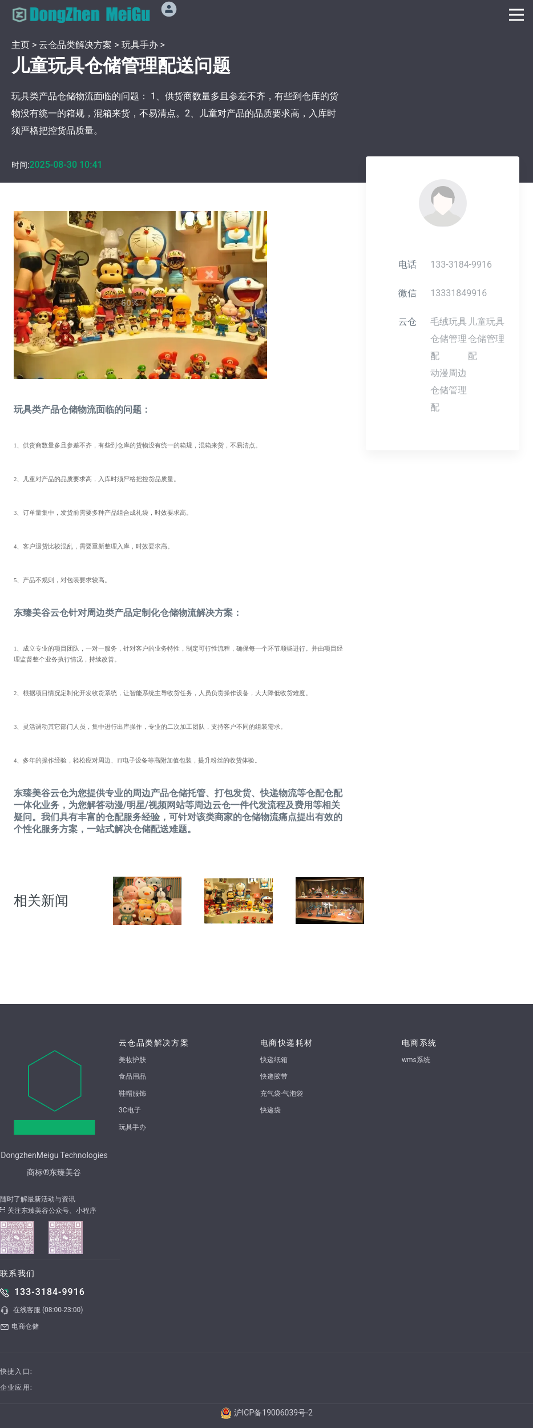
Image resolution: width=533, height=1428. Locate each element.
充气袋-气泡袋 (281, 1094)
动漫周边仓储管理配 (448, 390)
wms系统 (416, 1060)
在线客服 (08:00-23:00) (41, 1310)
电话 (407, 264)
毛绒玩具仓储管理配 (448, 338)
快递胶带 (274, 1076)
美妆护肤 (132, 1060)
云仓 (407, 321)
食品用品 (132, 1076)
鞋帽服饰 (132, 1094)
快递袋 (270, 1110)
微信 (407, 293)
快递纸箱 (274, 1060)
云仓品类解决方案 (75, 44)
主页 (20, 44)
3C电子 (130, 1110)
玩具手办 (140, 44)
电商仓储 (19, 1327)
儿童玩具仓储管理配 (486, 338)
